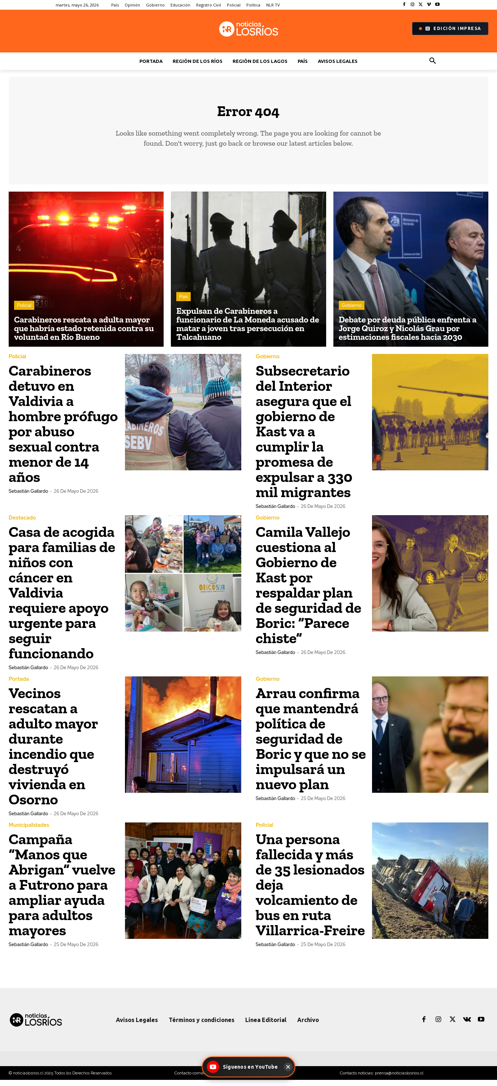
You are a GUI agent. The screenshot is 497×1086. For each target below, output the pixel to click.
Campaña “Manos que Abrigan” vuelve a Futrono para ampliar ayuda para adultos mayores (62, 890)
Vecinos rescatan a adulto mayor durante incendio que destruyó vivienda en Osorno (53, 752)
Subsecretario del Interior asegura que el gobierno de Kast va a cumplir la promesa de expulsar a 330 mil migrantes (304, 437)
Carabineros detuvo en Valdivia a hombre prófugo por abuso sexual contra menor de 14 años (63, 429)
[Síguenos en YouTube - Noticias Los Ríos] (244, 1066)
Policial (24, 311)
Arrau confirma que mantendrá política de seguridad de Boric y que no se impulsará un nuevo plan (311, 744)
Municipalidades (29, 831)
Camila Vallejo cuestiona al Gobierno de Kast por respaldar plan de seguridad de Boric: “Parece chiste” (308, 591)
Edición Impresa (450, 28)
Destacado (22, 524)
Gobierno (352, 311)
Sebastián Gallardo (28, 497)
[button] (432, 61)
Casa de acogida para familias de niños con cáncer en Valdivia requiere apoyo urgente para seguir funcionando (62, 598)
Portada (19, 685)
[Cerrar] (288, 1067)
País (183, 302)
